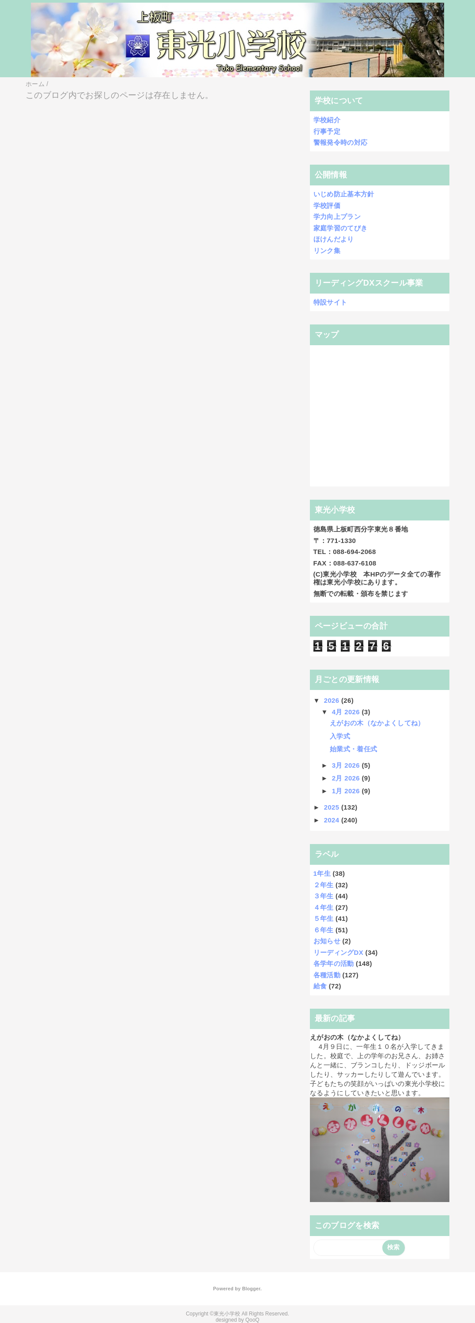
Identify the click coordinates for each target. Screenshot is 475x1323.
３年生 (323, 896)
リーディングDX (338, 952)
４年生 (323, 907)
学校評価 (326, 205)
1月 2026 (347, 791)
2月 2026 (347, 778)
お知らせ (326, 941)
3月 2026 (347, 765)
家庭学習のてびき (340, 228)
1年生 (322, 873)
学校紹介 (326, 120)
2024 (332, 820)
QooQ (252, 1320)
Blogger (251, 1288)
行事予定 (326, 131)
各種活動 (326, 975)
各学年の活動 (333, 963)
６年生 (323, 930)
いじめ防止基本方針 (343, 194)
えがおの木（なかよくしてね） (377, 723)
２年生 (323, 885)
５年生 (323, 918)
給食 (320, 986)
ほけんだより (333, 239)
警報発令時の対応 (340, 142)
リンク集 (326, 250)
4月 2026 (347, 712)
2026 (332, 700)
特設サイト (330, 302)
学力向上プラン (337, 216)
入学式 (340, 736)
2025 (332, 807)
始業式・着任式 (353, 749)
